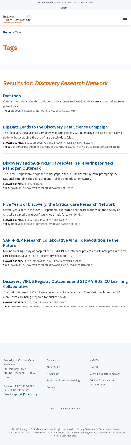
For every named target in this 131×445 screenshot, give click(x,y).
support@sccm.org (24, 394)
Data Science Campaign (63, 110)
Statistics (118, 306)
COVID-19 (16, 188)
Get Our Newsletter (65, 408)
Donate (83, 2)
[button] (65, 7)
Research (88, 142)
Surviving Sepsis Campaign (105, 373)
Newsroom (53, 373)
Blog (28, 142)
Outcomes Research (23, 146)
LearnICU (95, 367)
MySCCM (59, 2)
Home (7, 32)
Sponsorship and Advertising (63, 380)
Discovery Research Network (29, 110)
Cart (75, 2)
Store (68, 2)
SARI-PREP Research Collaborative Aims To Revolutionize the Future (60, 242)
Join (91, 2)
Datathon (12, 96)
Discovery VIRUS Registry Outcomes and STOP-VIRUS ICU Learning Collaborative (65, 284)
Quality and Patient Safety (64, 142)
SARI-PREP (67, 188)
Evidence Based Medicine (105, 146)
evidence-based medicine (64, 223)
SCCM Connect (45, 2)
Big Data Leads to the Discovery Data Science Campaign (55, 127)
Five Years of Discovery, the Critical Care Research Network (59, 204)
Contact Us (53, 360)
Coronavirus (19, 306)
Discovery (39, 142)
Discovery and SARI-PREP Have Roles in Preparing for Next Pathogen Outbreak (58, 165)
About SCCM (54, 367)
